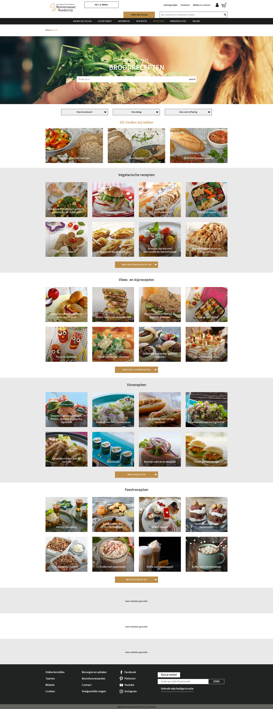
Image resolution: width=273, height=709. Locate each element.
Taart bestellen (139, 14)
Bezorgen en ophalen (94, 672)
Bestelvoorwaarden (93, 678)
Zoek (216, 681)
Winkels (50, 685)
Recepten (158, 20)
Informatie (124, 20)
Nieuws (196, 20)
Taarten (50, 678)
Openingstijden (171, 4)
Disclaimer (151, 706)
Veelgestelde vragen (94, 691)
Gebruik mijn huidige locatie (177, 689)
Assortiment (105, 20)
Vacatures (185, 4)
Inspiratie (141, 20)
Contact (86, 685)
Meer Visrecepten (136, 474)
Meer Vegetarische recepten (136, 264)
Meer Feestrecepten (136, 579)
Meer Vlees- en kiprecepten (136, 369)
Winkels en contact (201, 4)
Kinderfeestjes (178, 20)
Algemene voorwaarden (127, 706)
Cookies (50, 691)
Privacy (142, 706)
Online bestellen (82, 20)
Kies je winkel (101, 4)
